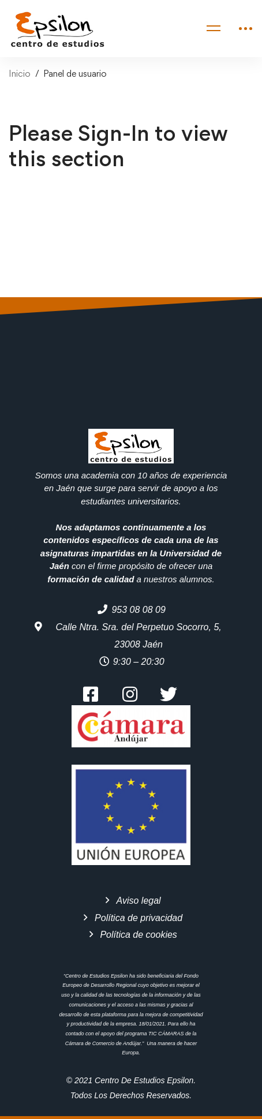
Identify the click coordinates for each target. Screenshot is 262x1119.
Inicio (20, 73)
